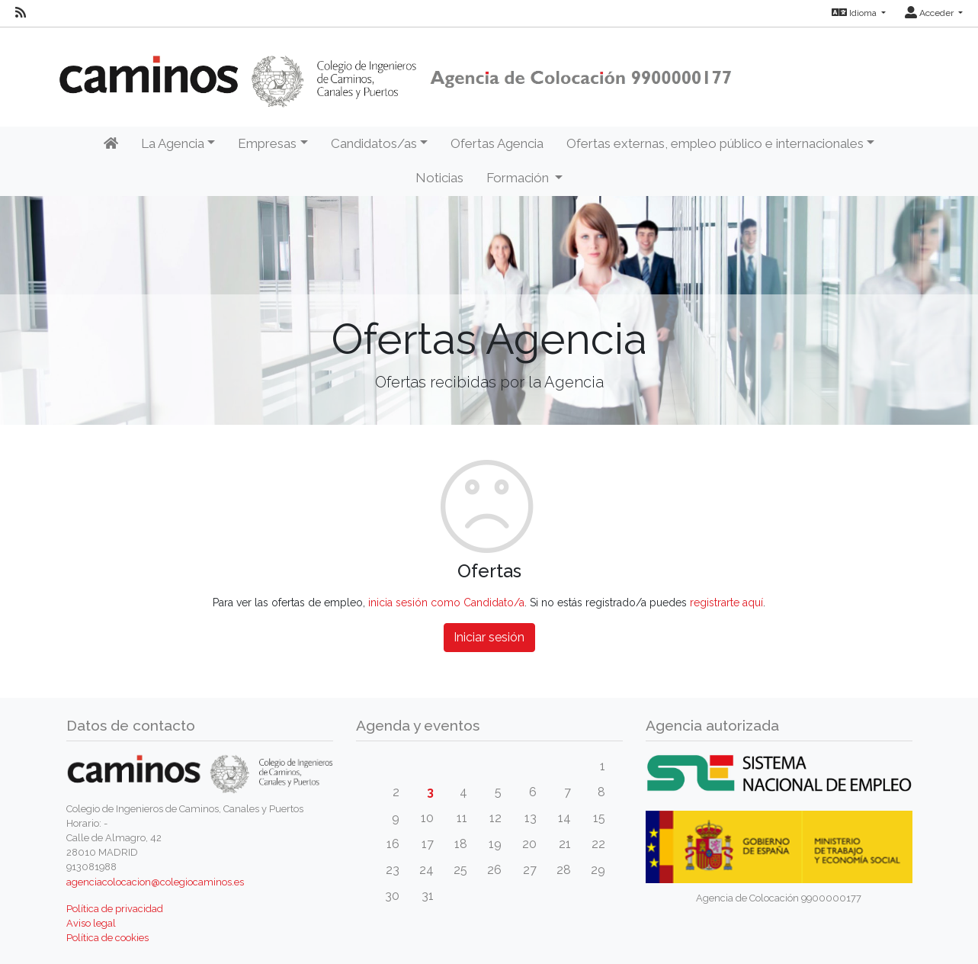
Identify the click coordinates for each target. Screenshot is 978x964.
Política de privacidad (114, 908)
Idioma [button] (855, 13)
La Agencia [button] (172, 143)
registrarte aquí (726, 602)
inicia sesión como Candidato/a (446, 602)
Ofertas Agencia (497, 143)
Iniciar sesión (489, 637)
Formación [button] (519, 177)
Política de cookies (107, 937)
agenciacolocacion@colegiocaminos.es (155, 882)
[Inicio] (111, 144)
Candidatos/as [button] (374, 143)
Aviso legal (91, 923)
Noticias (439, 177)
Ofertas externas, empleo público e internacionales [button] (715, 143)
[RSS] (20, 13)
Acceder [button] (930, 13)
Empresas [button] (267, 143)
